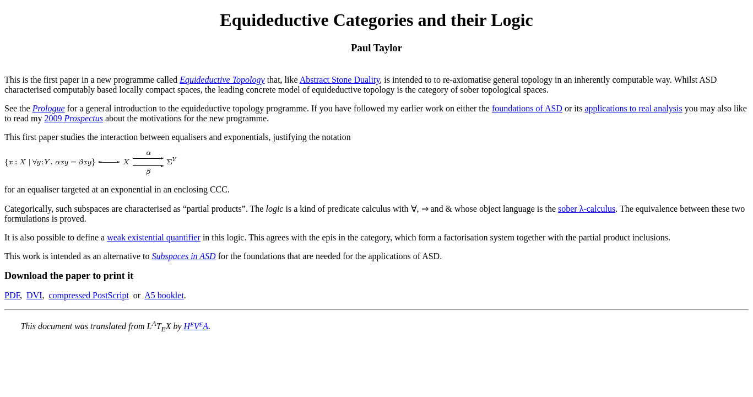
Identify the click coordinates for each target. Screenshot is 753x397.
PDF (12, 295)
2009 (73, 118)
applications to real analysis (633, 108)
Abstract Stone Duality (340, 79)
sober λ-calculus (586, 208)
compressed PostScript (89, 295)
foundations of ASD (527, 108)
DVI (34, 295)
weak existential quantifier (154, 237)
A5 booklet (164, 295)
